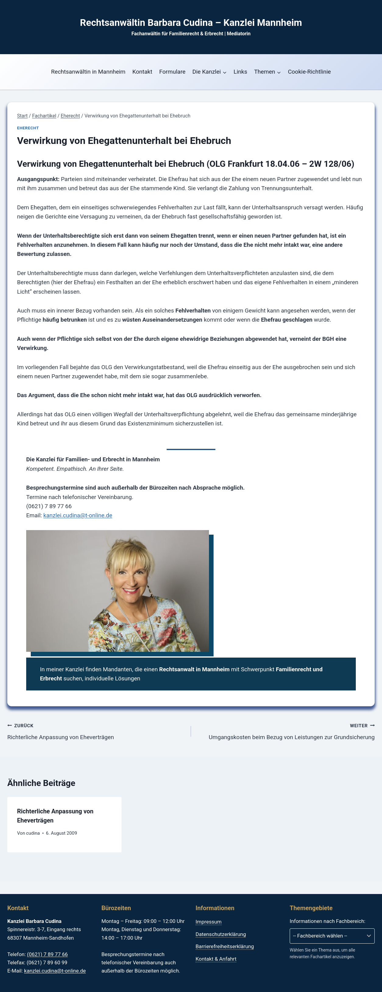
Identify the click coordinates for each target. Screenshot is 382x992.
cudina (33, 833)
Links (240, 71)
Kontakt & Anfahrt (216, 959)
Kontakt (142, 71)
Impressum (209, 922)
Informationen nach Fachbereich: (327, 921)
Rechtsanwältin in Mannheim (88, 71)
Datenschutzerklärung (221, 934)
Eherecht (28, 128)
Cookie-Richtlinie (309, 71)
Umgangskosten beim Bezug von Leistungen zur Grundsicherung (286, 731)
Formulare (172, 71)
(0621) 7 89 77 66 (47, 954)
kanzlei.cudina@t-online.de (77, 515)
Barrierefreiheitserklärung (225, 946)
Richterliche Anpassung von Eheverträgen (96, 731)
